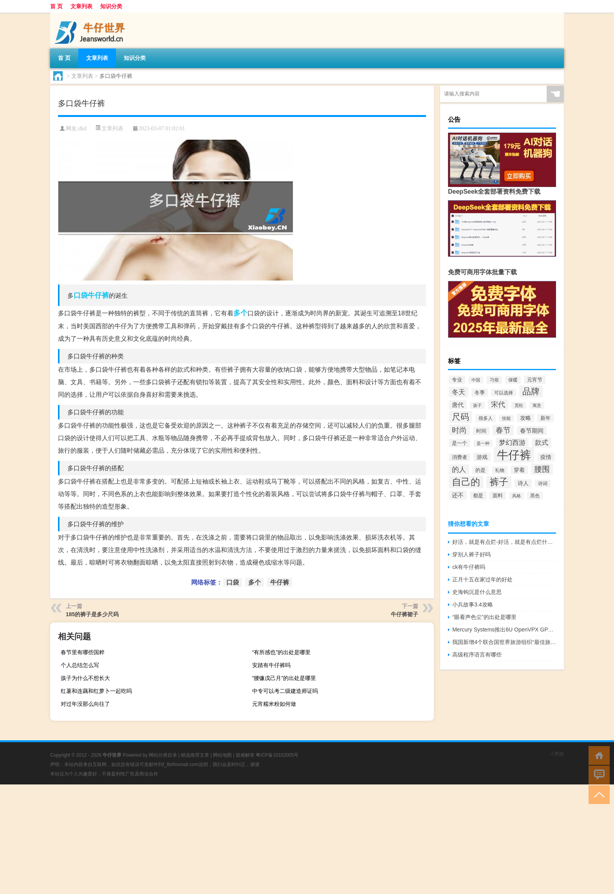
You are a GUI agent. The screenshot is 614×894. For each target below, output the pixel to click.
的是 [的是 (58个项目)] (480, 470)
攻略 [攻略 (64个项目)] (525, 418)
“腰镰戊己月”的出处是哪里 (284, 678)
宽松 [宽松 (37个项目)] (519, 405)
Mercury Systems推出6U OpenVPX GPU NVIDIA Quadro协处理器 (504, 629)
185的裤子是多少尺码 (92, 614)
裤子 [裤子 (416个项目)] (498, 482)
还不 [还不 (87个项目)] (458, 495)
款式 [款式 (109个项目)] (541, 442)
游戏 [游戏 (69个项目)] (482, 457)
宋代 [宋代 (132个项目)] (498, 404)
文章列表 (81, 6)
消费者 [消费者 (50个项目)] (459, 457)
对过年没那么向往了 (85, 704)
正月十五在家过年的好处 (482, 579)
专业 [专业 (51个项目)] (457, 380)
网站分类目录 (163, 755)
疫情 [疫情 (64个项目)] (545, 457)
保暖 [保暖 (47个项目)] (513, 380)
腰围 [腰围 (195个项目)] (542, 469)
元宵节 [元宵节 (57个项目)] (534, 380)
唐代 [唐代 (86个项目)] (458, 404)
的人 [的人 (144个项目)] (459, 469)
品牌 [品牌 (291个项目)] (531, 391)
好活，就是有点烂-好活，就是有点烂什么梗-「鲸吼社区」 (504, 542)
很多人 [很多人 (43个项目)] (486, 418)
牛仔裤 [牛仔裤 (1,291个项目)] (514, 454)
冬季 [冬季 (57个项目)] (480, 393)
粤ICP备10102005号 (277, 755)
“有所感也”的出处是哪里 (281, 652)
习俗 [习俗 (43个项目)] (494, 380)
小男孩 (557, 754)
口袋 (81, 295)
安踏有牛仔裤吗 (271, 665)
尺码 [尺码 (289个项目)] (460, 417)
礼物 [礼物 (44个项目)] (499, 470)
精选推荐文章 (195, 755)
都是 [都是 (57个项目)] (478, 495)
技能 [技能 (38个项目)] (506, 418)
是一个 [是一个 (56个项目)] (459, 443)
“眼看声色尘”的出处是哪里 (484, 617)
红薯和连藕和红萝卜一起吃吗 (96, 691)
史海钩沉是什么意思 (477, 592)
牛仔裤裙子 (404, 614)
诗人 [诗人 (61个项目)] (523, 483)
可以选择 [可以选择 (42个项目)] (503, 392)
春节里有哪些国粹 (83, 652)
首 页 (56, 6)
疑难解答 (245, 755)
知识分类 (111, 6)
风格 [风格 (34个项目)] (516, 495)
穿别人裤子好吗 (471, 554)
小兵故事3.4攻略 (472, 604)
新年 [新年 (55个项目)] (545, 418)
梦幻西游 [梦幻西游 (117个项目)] (512, 442)
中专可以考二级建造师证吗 (285, 691)
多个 (240, 313)
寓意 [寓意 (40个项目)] (537, 405)
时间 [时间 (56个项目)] (481, 431)
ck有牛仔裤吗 (468, 567)
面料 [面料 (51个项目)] (498, 495)
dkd (82, 128)
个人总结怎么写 (80, 665)
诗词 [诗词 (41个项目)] (542, 483)
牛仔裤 (98, 295)
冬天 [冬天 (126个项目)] (458, 392)
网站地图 (222, 755)
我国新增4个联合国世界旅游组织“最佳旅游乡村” (504, 642)
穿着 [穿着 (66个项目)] (519, 470)
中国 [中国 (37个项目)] (475, 380)
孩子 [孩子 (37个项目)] (477, 405)
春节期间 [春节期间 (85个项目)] (532, 430)
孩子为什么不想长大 (85, 678)
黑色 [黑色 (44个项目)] (535, 495)
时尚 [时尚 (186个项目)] (459, 430)
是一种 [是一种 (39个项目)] (483, 443)
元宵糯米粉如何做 (274, 704)
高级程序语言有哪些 (477, 654)
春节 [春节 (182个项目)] (503, 430)
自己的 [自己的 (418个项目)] (466, 482)
